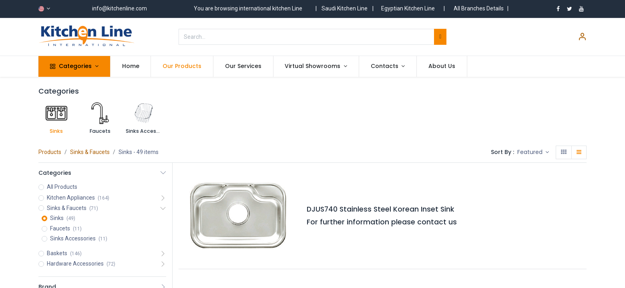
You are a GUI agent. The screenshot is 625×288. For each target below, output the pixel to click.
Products (49, 152)
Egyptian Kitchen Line (408, 8)
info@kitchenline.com (119, 8)
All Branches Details (479, 8)
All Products (62, 187)
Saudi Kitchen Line (345, 8)
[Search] (440, 37)
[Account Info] (582, 37)
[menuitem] (131, 66)
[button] (533, 152)
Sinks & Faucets (90, 152)
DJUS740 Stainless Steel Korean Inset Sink (380, 209)
